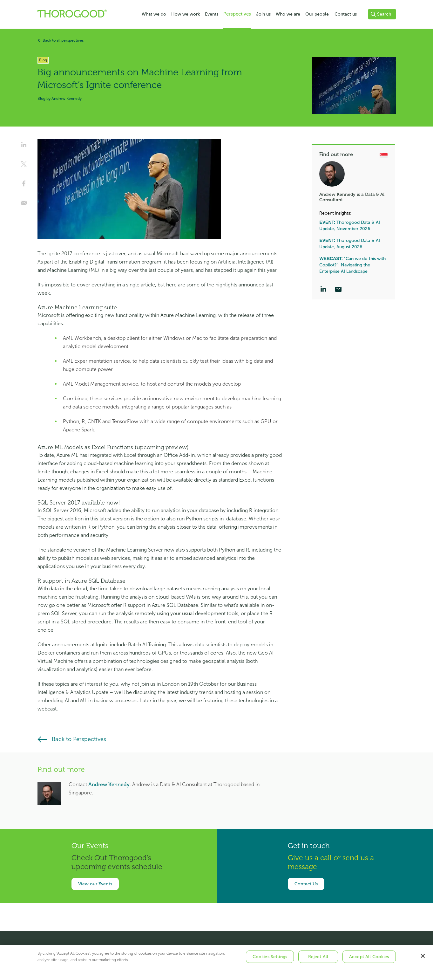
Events (211, 14)
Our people (317, 14)
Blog (41, 98)
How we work (185, 14)
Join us (263, 14)
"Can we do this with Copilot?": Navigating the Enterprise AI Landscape (352, 265)
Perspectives (237, 14)
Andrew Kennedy (109, 784)
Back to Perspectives (79, 739)
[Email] (338, 289)
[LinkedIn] (323, 289)
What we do (154, 14)
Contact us (346, 14)
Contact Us (306, 884)
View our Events (95, 884)
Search (381, 14)
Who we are (288, 14)
